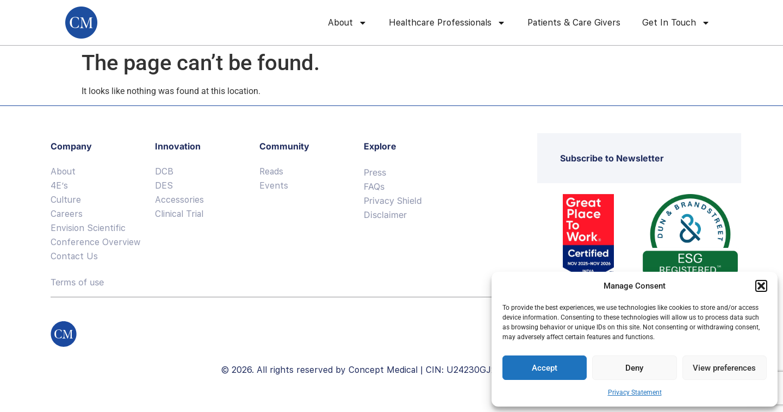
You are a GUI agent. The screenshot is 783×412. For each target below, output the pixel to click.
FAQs (374, 186)
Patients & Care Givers (573, 22)
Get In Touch (676, 23)
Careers (67, 214)
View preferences (724, 368)
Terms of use (77, 282)
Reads (271, 171)
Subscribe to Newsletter (612, 158)
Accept (544, 368)
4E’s (59, 185)
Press (375, 172)
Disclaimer (385, 214)
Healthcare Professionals (447, 23)
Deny (634, 368)
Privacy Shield (393, 200)
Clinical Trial (179, 214)
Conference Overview (95, 242)
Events (273, 185)
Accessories (179, 200)
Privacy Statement (635, 392)
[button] (761, 285)
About (347, 23)
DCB (164, 171)
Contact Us (74, 256)
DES (164, 185)
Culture (66, 200)
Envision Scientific (88, 228)
